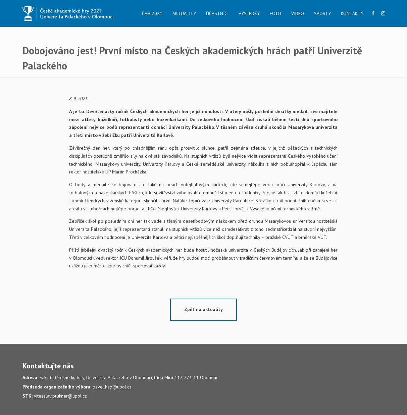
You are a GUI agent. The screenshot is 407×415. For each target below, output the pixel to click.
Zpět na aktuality (203, 309)
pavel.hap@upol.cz (112, 387)
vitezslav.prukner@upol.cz (60, 396)
